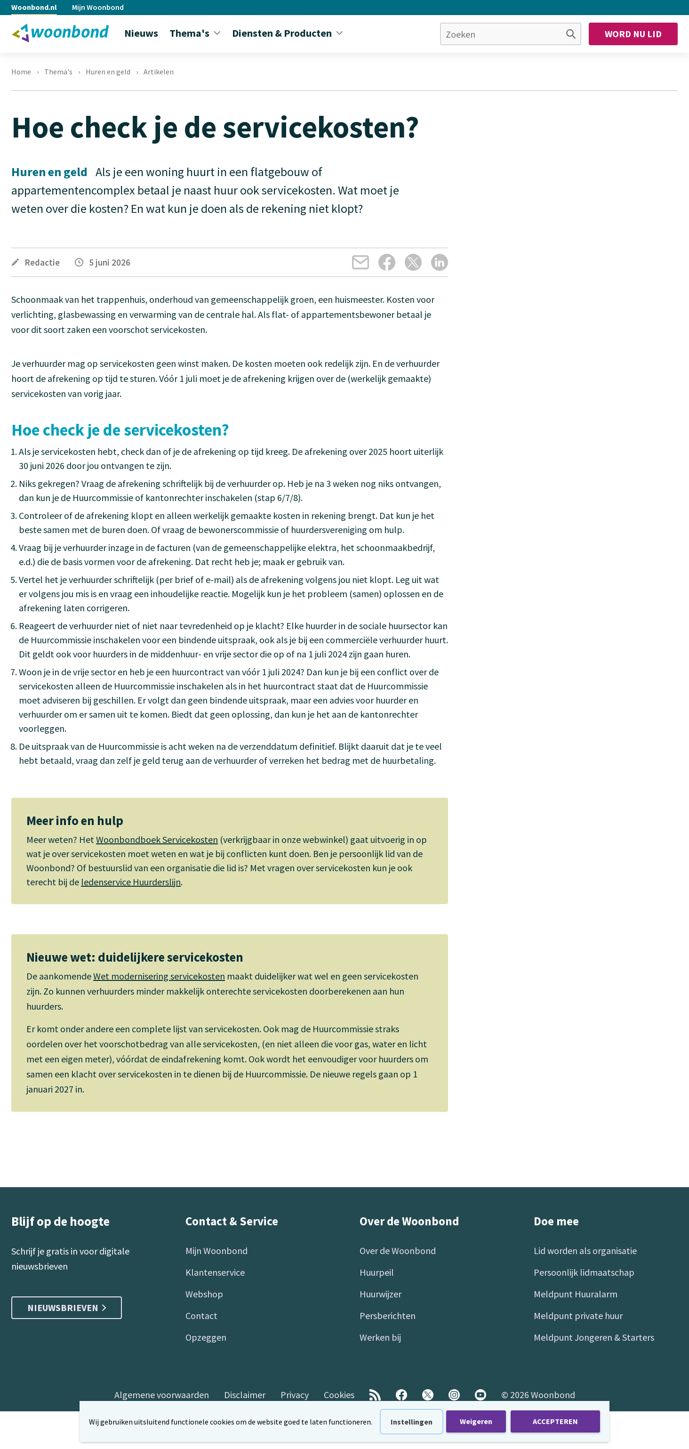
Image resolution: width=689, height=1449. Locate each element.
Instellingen (412, 1421)
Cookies (339, 1394)
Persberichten (388, 1315)
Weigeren (476, 1421)
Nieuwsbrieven (66, 1307)
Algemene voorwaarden (161, 1394)
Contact (201, 1315)
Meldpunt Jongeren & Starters (594, 1337)
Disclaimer (244, 1394)
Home (21, 71)
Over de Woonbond (398, 1250)
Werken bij (380, 1337)
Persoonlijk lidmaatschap (584, 1272)
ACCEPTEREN (555, 1421)
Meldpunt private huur (578, 1315)
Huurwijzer (380, 1294)
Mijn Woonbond (98, 7)
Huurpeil (377, 1272)
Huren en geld (108, 71)
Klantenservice (215, 1272)
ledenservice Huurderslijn (131, 882)
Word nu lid (633, 34)
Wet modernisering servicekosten (159, 976)
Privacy (294, 1394)
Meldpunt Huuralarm (575, 1294)
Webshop (204, 1294)
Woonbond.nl (34, 7)
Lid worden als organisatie (585, 1250)
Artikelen (159, 71)
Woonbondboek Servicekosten (157, 839)
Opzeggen (205, 1337)
